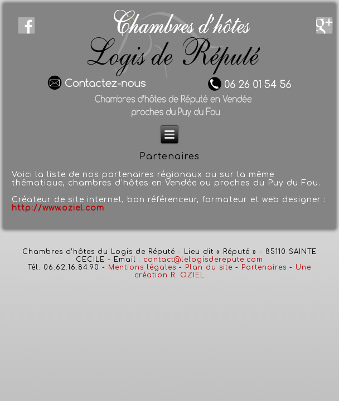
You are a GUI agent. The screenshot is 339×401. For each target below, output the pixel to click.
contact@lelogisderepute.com (203, 259)
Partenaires (264, 267)
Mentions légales (142, 267)
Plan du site (209, 267)
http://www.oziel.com (58, 208)
